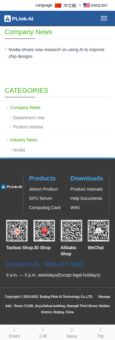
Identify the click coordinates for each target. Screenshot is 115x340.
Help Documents (86, 198)
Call (43, 331)
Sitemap (104, 296)
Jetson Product (43, 189)
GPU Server (40, 198)
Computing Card (44, 207)
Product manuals (87, 189)
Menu (72, 332)
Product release (28, 126)
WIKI (75, 207)
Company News (25, 107)
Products (42, 178)
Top (100, 331)
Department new (29, 117)
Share (14, 331)
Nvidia (19, 150)
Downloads (87, 178)
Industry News (23, 139)
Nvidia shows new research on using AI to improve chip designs (57, 53)
